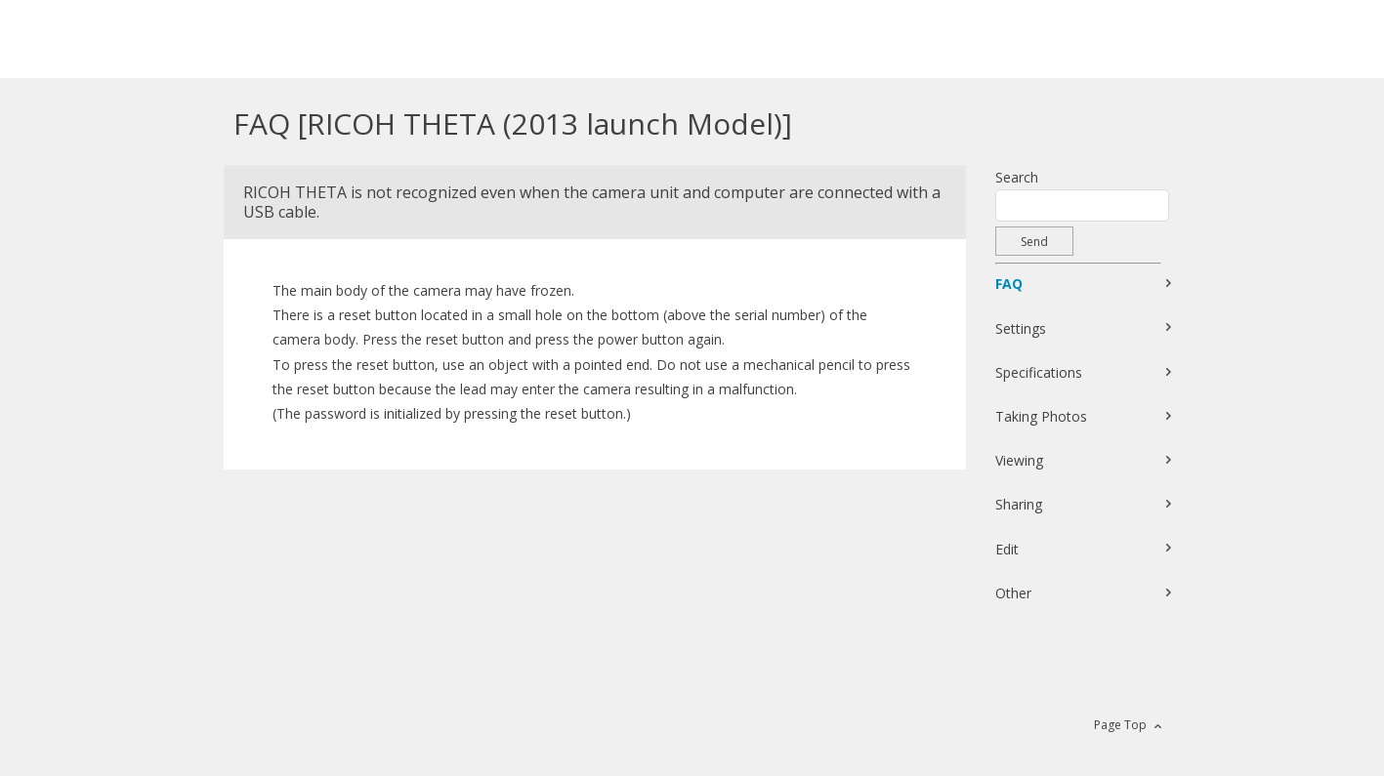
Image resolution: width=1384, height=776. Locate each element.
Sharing (1018, 504)
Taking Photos (1041, 416)
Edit (1007, 549)
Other (1013, 593)
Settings (1020, 328)
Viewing (1019, 460)
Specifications (1038, 372)
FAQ (1009, 283)
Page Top (1120, 724)
